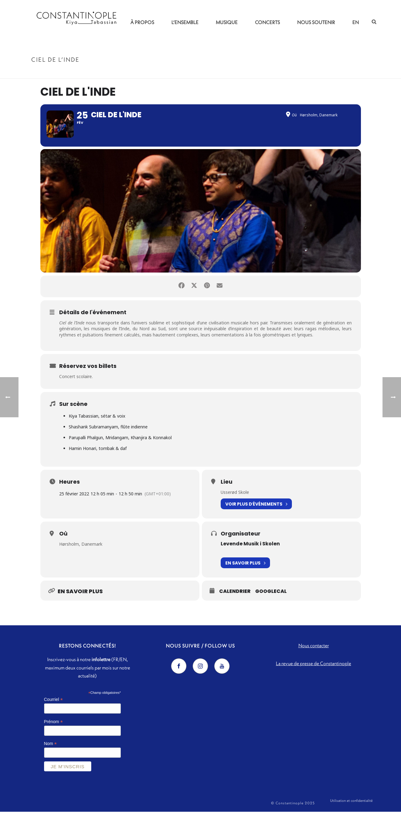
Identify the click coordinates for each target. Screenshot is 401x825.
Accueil (331, 73)
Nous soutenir (316, 22)
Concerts (267, 22)
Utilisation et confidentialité (351, 816)
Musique (227, 22)
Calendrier (235, 605)
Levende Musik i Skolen (250, 556)
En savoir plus (245, 576)
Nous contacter (313, 659)
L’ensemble (184, 22)
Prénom (53, 735)
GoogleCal (271, 605)
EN (355, 22)
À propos (142, 22)
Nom (50, 757)
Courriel (53, 713)
